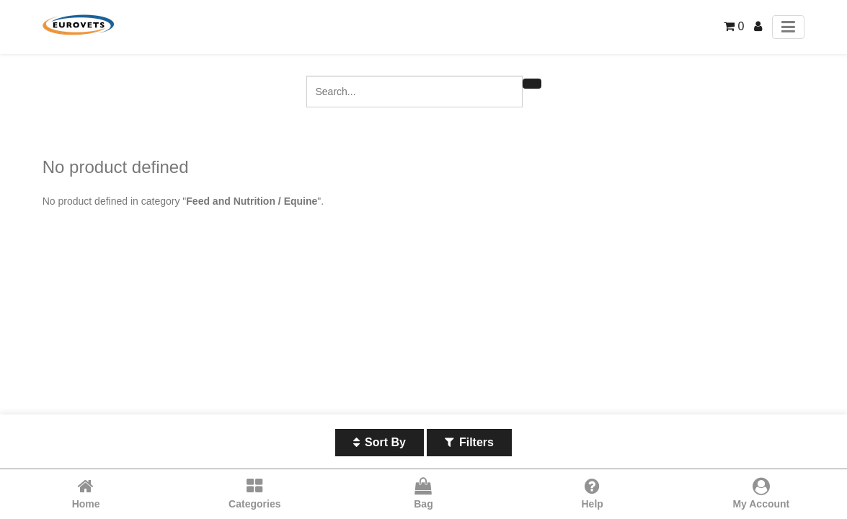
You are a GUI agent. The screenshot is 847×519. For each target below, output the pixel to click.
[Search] (532, 84)
